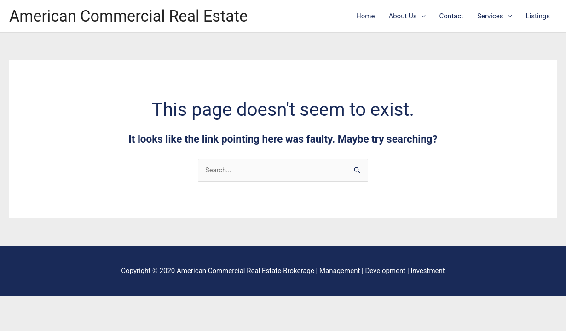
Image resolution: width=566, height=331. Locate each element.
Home (365, 16)
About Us (402, 16)
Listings (538, 16)
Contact (451, 16)
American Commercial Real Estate (131, 16)
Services (490, 16)
